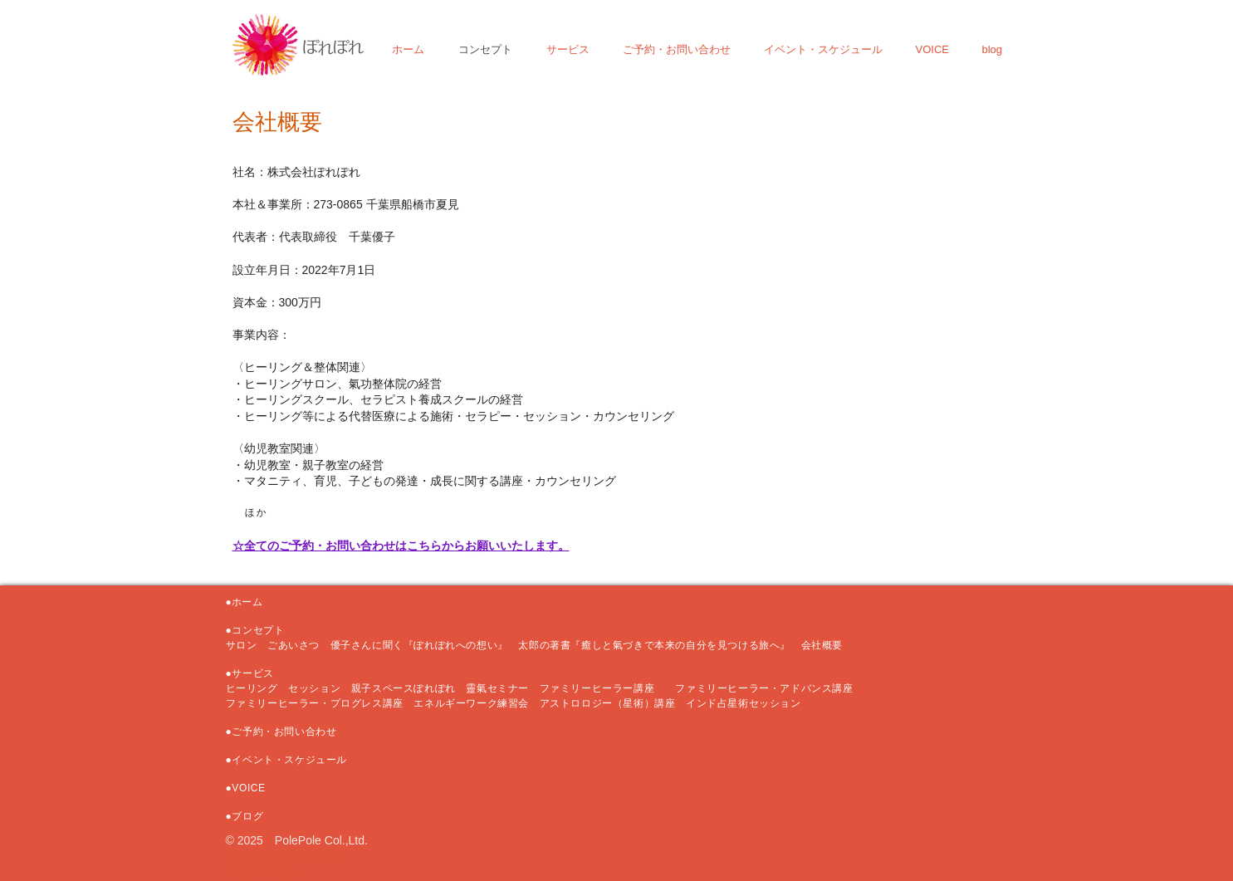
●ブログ (245, 816)
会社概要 (822, 645)
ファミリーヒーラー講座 (602, 688)
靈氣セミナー (497, 688)
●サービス (250, 673)
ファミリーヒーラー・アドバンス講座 (764, 688)
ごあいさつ (293, 645)
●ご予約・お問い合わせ (281, 731)
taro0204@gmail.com (281, 856)
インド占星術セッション (743, 703)
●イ (234, 760)
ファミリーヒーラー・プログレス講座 (315, 703)
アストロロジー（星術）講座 (608, 703)
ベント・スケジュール (294, 760)
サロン (246, 645)
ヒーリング (252, 688)
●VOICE (246, 788)
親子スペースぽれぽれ (403, 688)
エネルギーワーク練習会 (476, 703)
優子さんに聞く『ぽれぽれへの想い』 (419, 645)
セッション (314, 688)
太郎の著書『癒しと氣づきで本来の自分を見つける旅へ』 (659, 645)
